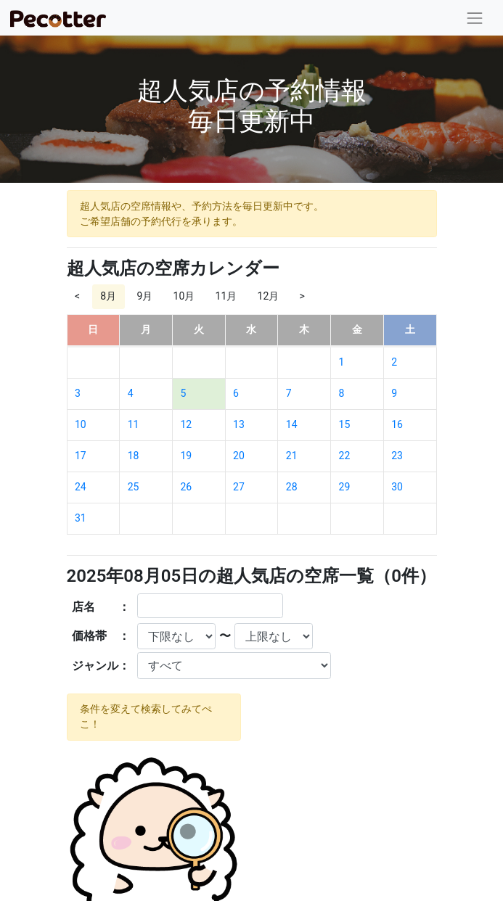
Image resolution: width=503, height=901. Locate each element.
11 (133, 424)
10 (80, 424)
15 (345, 424)
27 (239, 487)
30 (397, 487)
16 (397, 424)
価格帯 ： (101, 636)
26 (186, 487)
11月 (226, 296)
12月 (268, 296)
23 (397, 455)
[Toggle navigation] (475, 17)
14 (292, 424)
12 (186, 424)
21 (292, 455)
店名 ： (101, 607)
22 (345, 455)
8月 (108, 296)
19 (186, 455)
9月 (144, 296)
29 (345, 487)
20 (239, 455)
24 (80, 487)
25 (133, 487)
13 (239, 424)
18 (133, 455)
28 (292, 487)
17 (80, 455)
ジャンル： (101, 665)
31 (80, 518)
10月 (184, 296)
